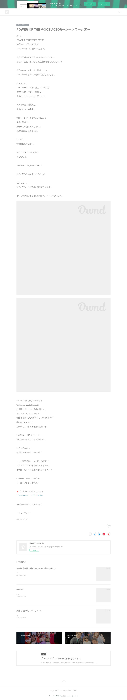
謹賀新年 (19, 589)
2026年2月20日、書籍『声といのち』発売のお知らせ (36, 568)
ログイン (104, 4)
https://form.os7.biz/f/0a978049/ (29, 496)
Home (120, 12)
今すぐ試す (90, 4)
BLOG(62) (25, 519)
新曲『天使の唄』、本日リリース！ (29, 611)
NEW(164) (19, 519)
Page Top (63, 681)
